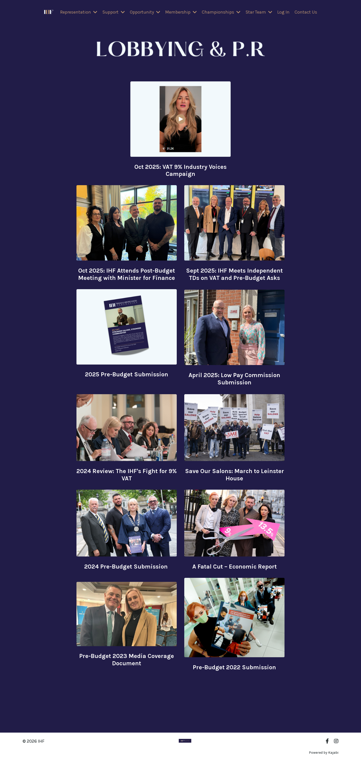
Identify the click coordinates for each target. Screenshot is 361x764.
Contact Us (306, 12)
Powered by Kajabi (323, 751)
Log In (283, 12)
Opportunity (145, 12)
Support (113, 12)
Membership (181, 12)
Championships (221, 12)
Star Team (258, 12)
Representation (78, 12)
